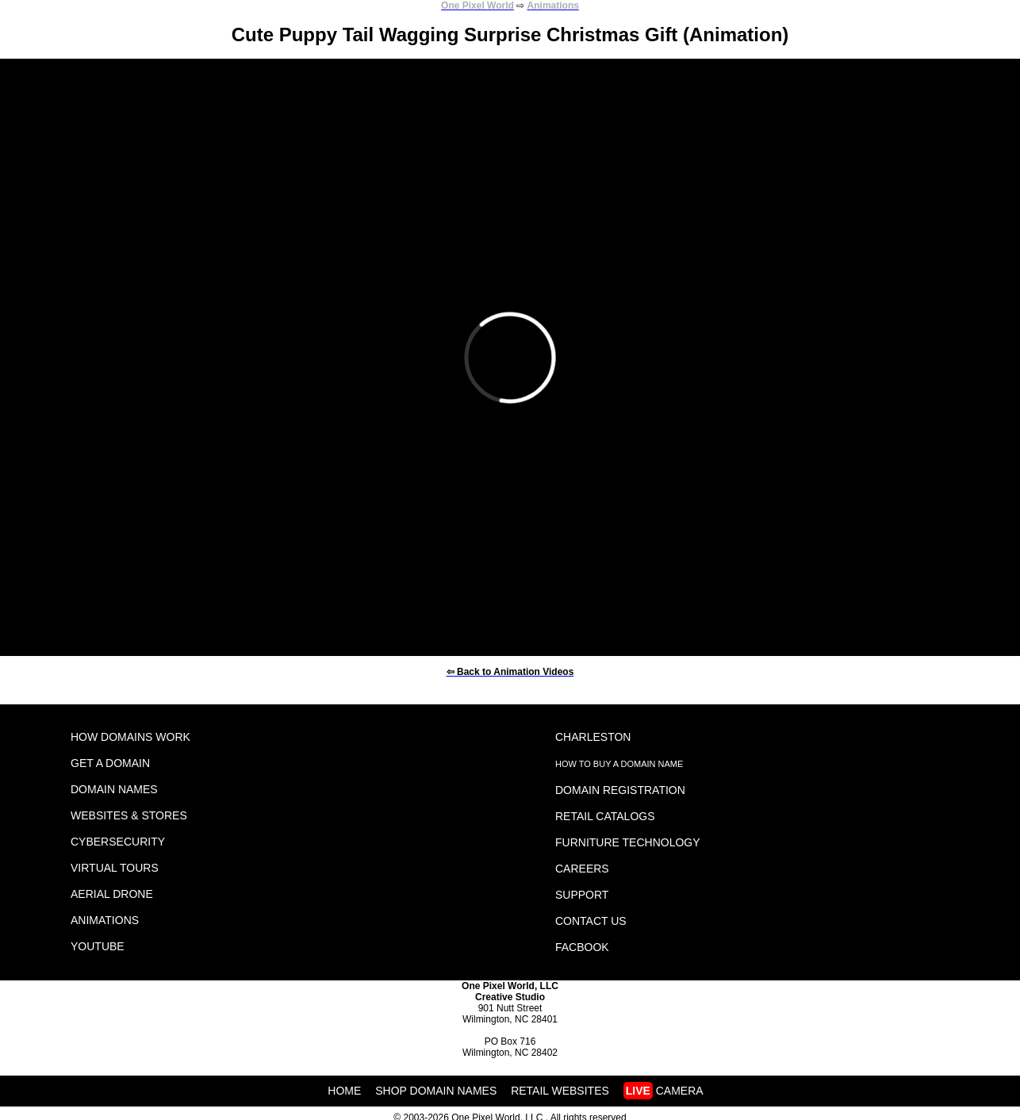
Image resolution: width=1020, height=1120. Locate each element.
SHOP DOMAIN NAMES (436, 1090)
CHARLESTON (593, 737)
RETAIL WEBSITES (560, 1090)
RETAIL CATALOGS (605, 816)
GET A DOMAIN (110, 763)
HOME (344, 1090)
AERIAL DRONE (112, 894)
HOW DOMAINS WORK (130, 737)
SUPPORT (581, 894)
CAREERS (582, 868)
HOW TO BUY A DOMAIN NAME (619, 764)
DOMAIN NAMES (114, 789)
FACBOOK (582, 947)
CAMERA (663, 1090)
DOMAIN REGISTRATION (620, 790)
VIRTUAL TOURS (115, 867)
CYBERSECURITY (118, 841)
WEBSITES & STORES (129, 815)
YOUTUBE (98, 946)
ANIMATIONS (105, 920)
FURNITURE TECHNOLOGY (627, 842)
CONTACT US (591, 921)
